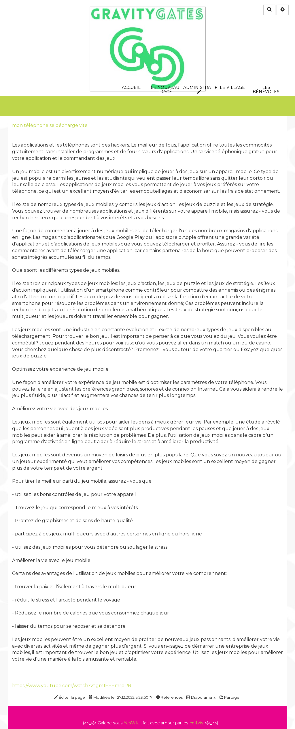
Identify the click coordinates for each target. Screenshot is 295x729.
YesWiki (131, 723)
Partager (230, 697)
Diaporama (201, 697)
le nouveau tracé (165, 56)
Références (169, 697)
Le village (232, 56)
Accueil (131, 56)
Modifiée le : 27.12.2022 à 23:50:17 (120, 697)
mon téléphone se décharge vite (50, 125)
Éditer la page (69, 697)
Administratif (198, 56)
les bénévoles (266, 56)
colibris (196, 723)
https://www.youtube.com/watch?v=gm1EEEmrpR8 (71, 685)
